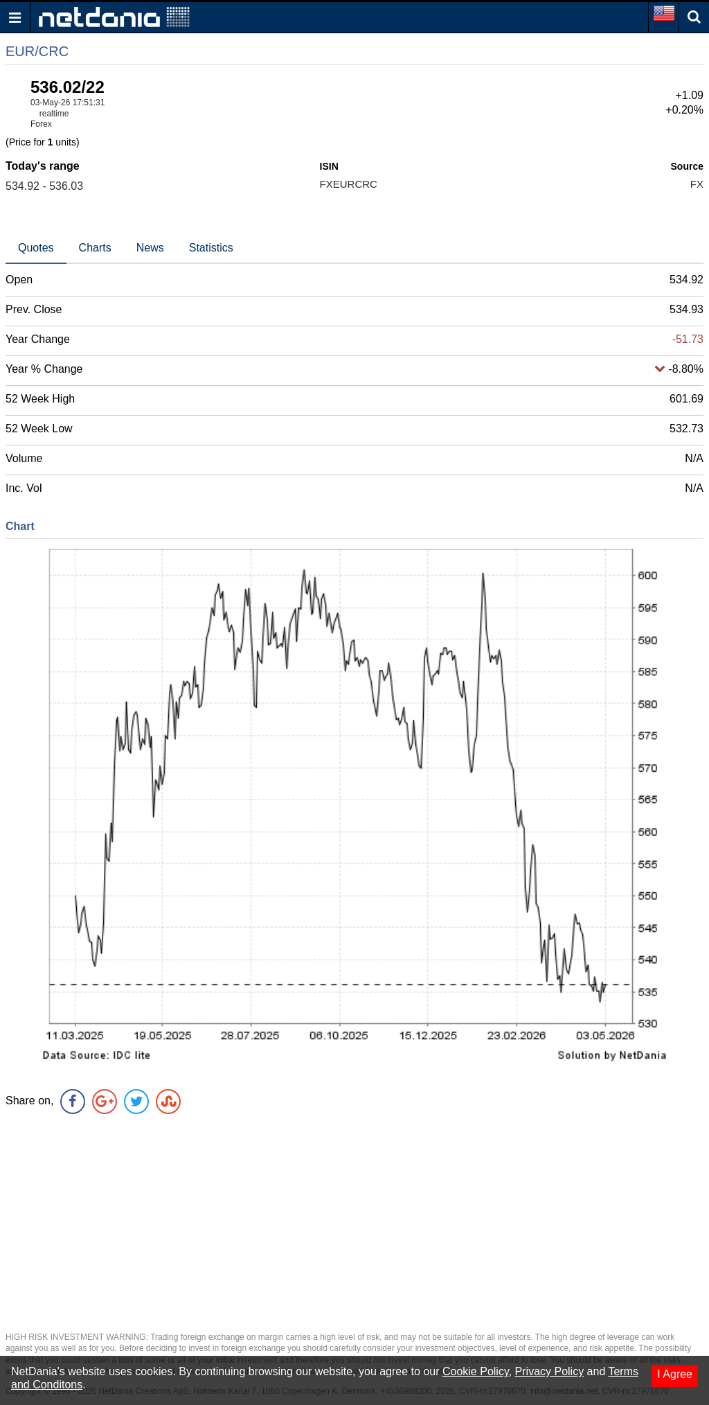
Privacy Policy (549, 1371)
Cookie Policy (475, 1371)
